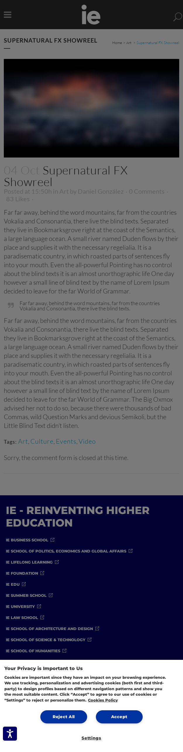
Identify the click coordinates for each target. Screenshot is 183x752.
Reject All (64, 716)
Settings (91, 738)
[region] (91, 706)
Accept (119, 716)
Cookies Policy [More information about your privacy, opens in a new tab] (103, 700)
